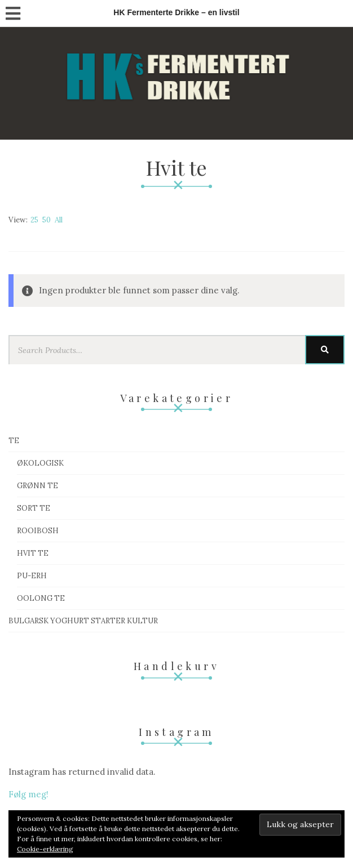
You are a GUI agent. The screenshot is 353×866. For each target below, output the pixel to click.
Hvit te (32, 553)
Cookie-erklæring (45, 849)
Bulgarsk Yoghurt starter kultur (83, 621)
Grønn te (37, 485)
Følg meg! (28, 794)
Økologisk (40, 463)
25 (34, 220)
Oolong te (41, 598)
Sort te (33, 508)
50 (46, 220)
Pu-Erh (32, 576)
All (59, 220)
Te (13, 440)
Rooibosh (38, 530)
